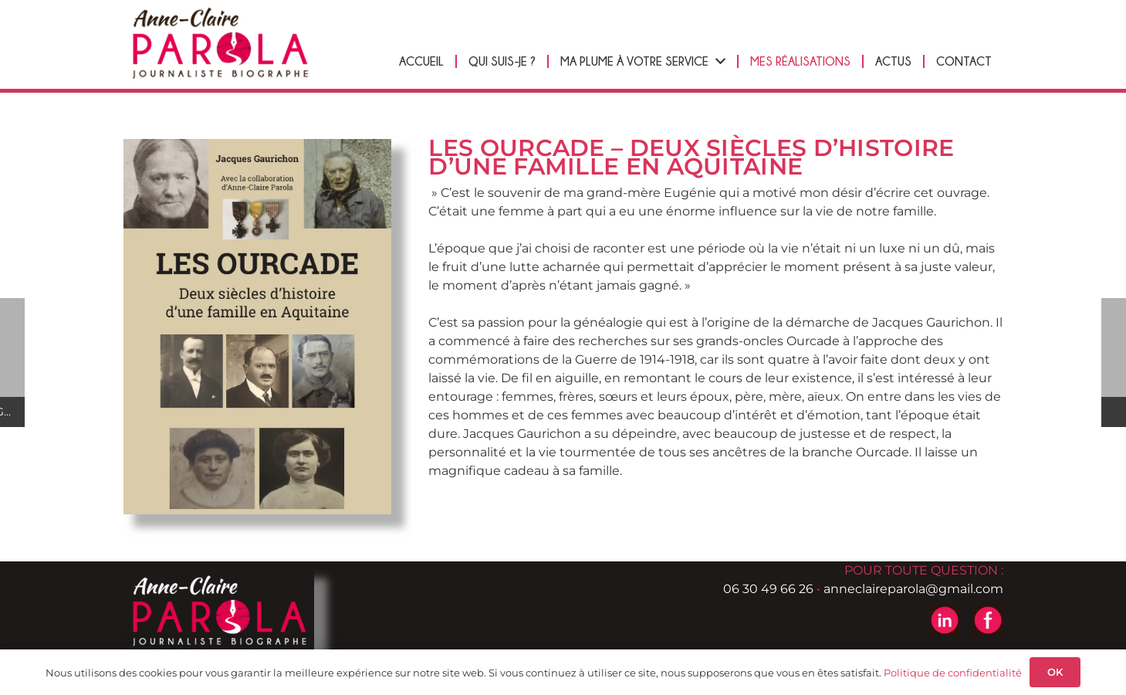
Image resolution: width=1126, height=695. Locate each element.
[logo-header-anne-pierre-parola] (219, 43)
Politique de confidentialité (953, 672)
